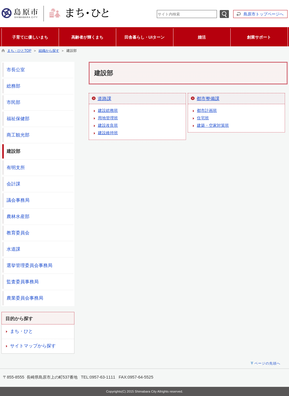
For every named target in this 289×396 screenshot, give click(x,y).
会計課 (13, 183)
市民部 (13, 102)
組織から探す (49, 51)
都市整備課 (208, 98)
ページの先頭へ (267, 363)
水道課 (13, 249)
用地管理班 (108, 118)
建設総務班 (108, 110)
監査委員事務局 (23, 281)
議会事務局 (18, 200)
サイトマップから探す (33, 345)
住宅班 (203, 118)
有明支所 (16, 167)
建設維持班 (108, 132)
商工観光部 (18, 134)
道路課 (104, 98)
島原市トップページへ (264, 14)
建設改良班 (108, 125)
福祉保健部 (18, 118)
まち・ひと (21, 331)
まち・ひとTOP (19, 51)
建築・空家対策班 (213, 125)
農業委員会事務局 (25, 298)
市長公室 (16, 69)
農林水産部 (18, 216)
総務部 (13, 86)
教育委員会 (18, 232)
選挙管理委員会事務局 (29, 265)
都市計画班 (207, 110)
